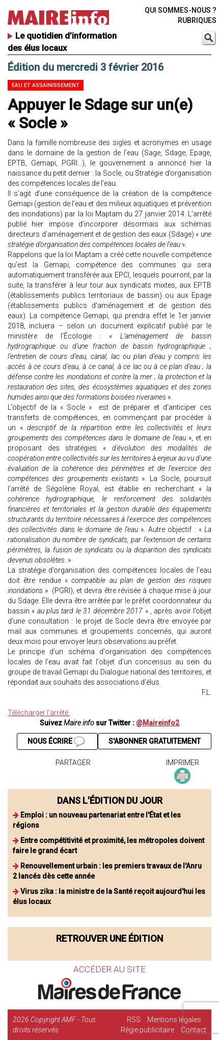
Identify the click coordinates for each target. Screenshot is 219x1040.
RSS (134, 1020)
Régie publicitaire (147, 1030)
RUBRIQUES (197, 20)
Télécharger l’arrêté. (39, 713)
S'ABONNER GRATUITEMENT (154, 741)
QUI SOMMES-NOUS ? (180, 10)
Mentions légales (174, 1020)
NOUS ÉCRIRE (56, 742)
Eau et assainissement (45, 85)
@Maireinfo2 (157, 723)
